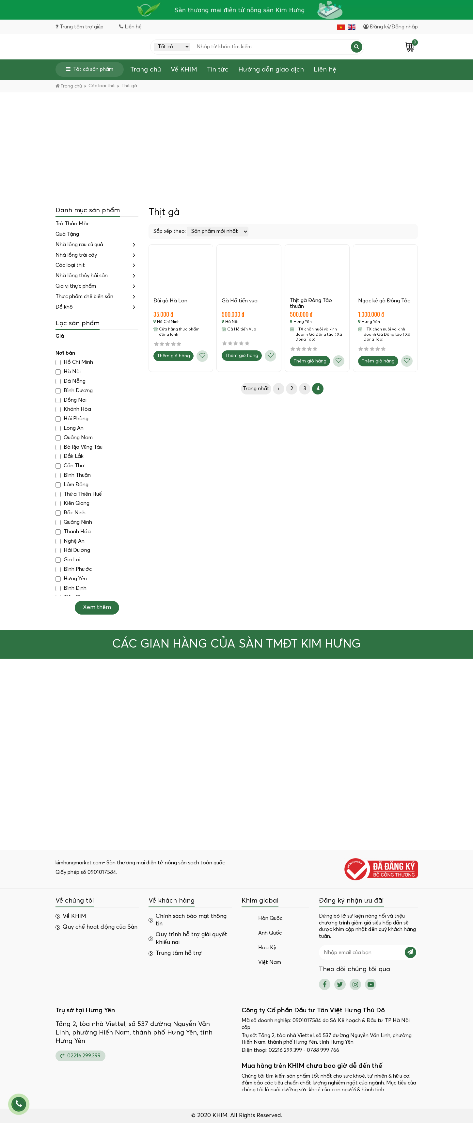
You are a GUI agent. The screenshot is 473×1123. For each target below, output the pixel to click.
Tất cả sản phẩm (89, 69)
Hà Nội (68, 372)
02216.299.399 (80, 1055)
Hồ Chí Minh (74, 362)
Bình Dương (74, 390)
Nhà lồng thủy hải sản (81, 275)
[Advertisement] (237, 141)
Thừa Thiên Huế (78, 494)
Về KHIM (184, 69)
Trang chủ (145, 69)
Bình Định (71, 588)
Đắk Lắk (69, 456)
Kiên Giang (72, 503)
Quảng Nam (74, 438)
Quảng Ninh (73, 522)
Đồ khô (64, 307)
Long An (69, 428)
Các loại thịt (70, 265)
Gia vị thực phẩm (75, 286)
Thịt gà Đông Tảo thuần (311, 303)
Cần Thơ (70, 466)
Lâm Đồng (71, 485)
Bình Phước (73, 569)
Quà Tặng (67, 234)
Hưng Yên (71, 579)
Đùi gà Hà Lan (171, 300)
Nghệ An (70, 541)
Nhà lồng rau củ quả (79, 244)
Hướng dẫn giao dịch (271, 69)
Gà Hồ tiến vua (240, 300)
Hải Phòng (71, 419)
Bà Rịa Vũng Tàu (78, 447)
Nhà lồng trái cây (76, 255)
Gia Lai (67, 560)
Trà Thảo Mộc (72, 223)
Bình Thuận (73, 475)
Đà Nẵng (70, 381)
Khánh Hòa (73, 409)
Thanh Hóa (73, 532)
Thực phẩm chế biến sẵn (84, 296)
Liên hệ (325, 69)
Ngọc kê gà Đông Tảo (384, 300)
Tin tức (218, 69)
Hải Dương (72, 550)
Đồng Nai (71, 400)
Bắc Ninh (70, 513)
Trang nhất (256, 389)
